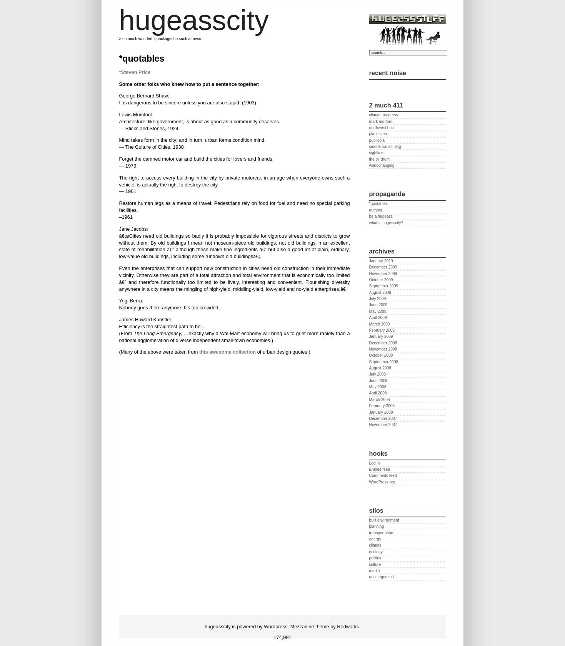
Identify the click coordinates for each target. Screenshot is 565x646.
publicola (377, 140)
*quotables (378, 203)
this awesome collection (227, 352)
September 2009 (383, 286)
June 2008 (378, 381)
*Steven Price (135, 72)
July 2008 (377, 374)
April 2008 (378, 393)
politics (375, 558)
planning (376, 526)
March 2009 (379, 324)
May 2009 (378, 311)
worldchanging (382, 165)
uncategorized (381, 577)
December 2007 (383, 418)
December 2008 (383, 343)
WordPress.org (382, 482)
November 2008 (383, 349)
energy (375, 539)
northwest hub (381, 128)
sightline (376, 153)
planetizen (378, 134)
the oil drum (379, 159)
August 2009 (380, 292)
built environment (384, 520)
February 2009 (382, 330)
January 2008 (381, 412)
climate (375, 545)
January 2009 (381, 336)
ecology (376, 552)
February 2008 (382, 406)
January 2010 (381, 261)
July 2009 (377, 299)
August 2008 (380, 368)
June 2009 (378, 305)
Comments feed (383, 475)
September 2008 (383, 362)
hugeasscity (194, 20)
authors (375, 210)
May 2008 (378, 387)
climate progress (383, 115)
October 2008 (381, 355)
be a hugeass (381, 216)
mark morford (381, 121)
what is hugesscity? (386, 223)
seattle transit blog (385, 146)
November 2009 (383, 274)
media (374, 571)
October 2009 (381, 280)
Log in (374, 463)
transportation (381, 533)
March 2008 (379, 400)
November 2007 (383, 425)
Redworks (348, 626)
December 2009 (383, 267)
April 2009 (378, 317)
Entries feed (379, 469)
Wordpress (276, 626)
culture (375, 564)
